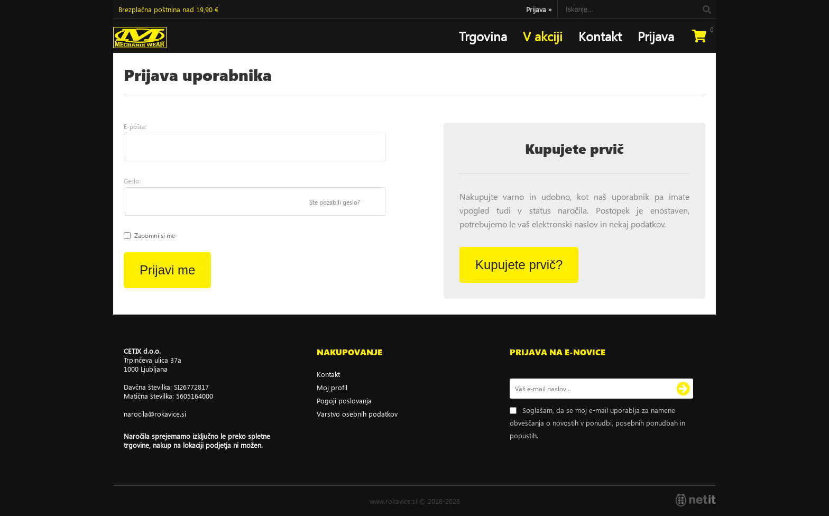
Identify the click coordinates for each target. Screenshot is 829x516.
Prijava (539, 9)
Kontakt (600, 35)
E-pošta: (135, 127)
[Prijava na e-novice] (683, 389)
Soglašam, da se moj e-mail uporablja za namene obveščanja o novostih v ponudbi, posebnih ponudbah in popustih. (597, 423)
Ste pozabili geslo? (334, 202)
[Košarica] (699, 36)
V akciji (543, 35)
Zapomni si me (154, 235)
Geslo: (132, 181)
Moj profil (332, 387)
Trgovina (483, 35)
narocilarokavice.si (155, 413)
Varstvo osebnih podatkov (357, 413)
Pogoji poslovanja (344, 400)
